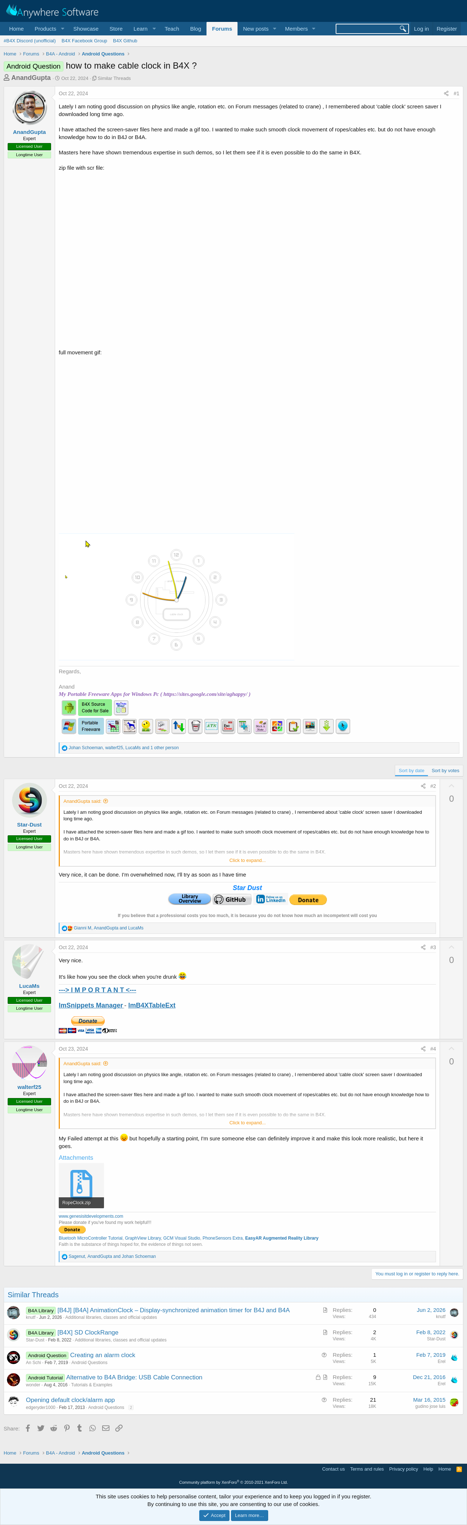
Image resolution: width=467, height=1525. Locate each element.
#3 (433, 947)
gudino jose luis (430, 1406)
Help (428, 1469)
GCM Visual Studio (181, 1238)
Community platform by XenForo (233, 1482)
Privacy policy (403, 1469)
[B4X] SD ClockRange (88, 1332)
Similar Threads (114, 78)
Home (16, 29)
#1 (456, 93)
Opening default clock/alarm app (70, 1400)
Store (116, 29)
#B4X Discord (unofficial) (30, 40)
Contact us (333, 1469)
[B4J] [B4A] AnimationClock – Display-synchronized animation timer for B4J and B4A (174, 1310)
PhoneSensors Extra (222, 1238)
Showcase (86, 29)
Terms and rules (367, 1469)
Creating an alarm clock (102, 1355)
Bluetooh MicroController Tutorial (91, 1238)
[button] (48, 28)
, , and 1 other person (124, 747)
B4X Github (125, 40)
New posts (256, 29)
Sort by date (411, 770)
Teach (172, 29)
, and (108, 928)
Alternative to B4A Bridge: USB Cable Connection (134, 1377)
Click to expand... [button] (247, 860)
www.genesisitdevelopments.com (91, 1216)
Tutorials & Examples (91, 1384)
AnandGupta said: (82, 801)
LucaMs (29, 986)
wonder (33, 1384)
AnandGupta (31, 77)
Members (296, 29)
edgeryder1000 (40, 1407)
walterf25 (29, 1087)
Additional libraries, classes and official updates (111, 1317)
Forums (222, 29)
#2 (433, 786)
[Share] (446, 94)
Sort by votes (445, 770)
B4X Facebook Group (84, 40)
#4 (433, 1049)
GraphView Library (143, 1238)
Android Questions (90, 1362)
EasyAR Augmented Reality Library (282, 1238)
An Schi (33, 1362)
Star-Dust (29, 824)
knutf (30, 1317)
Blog (195, 29)
